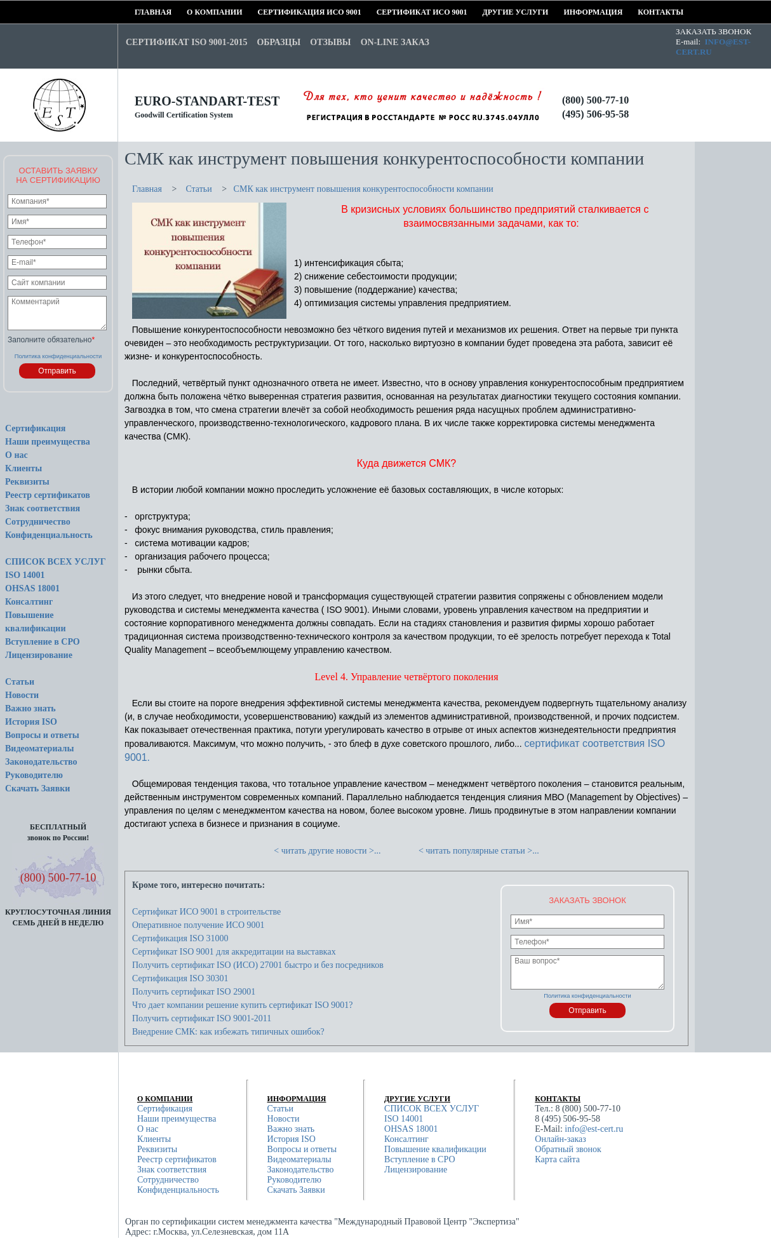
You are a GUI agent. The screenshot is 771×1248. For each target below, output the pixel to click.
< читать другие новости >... (327, 850)
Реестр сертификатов (47, 495)
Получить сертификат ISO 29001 (193, 991)
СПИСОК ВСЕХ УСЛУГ (55, 562)
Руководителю (34, 775)
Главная (139, 12)
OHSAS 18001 (32, 588)
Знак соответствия (42, 508)
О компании (191, 12)
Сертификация (35, 428)
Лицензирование (38, 655)
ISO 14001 (25, 575)
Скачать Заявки (37, 788)
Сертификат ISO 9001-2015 (186, 42)
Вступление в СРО (42, 642)
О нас (16, 455)
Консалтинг (29, 602)
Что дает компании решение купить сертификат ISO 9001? (242, 1005)
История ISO (31, 722)
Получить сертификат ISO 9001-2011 (201, 1018)
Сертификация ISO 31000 (180, 938)
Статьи (19, 682)
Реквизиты (27, 481)
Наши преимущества (47, 441)
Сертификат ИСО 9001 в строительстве (206, 911)
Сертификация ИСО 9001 (262, 12)
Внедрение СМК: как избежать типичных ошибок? (228, 1032)
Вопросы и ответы (42, 735)
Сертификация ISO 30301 (180, 978)
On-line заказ (395, 42)
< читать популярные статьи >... (479, 850)
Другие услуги (486, 12)
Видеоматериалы (39, 748)
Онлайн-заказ (560, 1139)
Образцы (278, 42)
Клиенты (23, 468)
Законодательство (41, 762)
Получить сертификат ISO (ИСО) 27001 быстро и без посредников (258, 965)
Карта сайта (557, 1159)
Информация (567, 12)
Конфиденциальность (49, 535)
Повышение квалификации (435, 1149)
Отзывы (330, 42)
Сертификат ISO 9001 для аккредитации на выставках (234, 951)
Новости (22, 695)
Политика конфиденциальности (58, 356)
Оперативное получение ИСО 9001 (198, 925)
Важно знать (30, 708)
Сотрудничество (37, 522)
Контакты (642, 12)
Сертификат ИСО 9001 (381, 12)
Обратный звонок (568, 1149)
